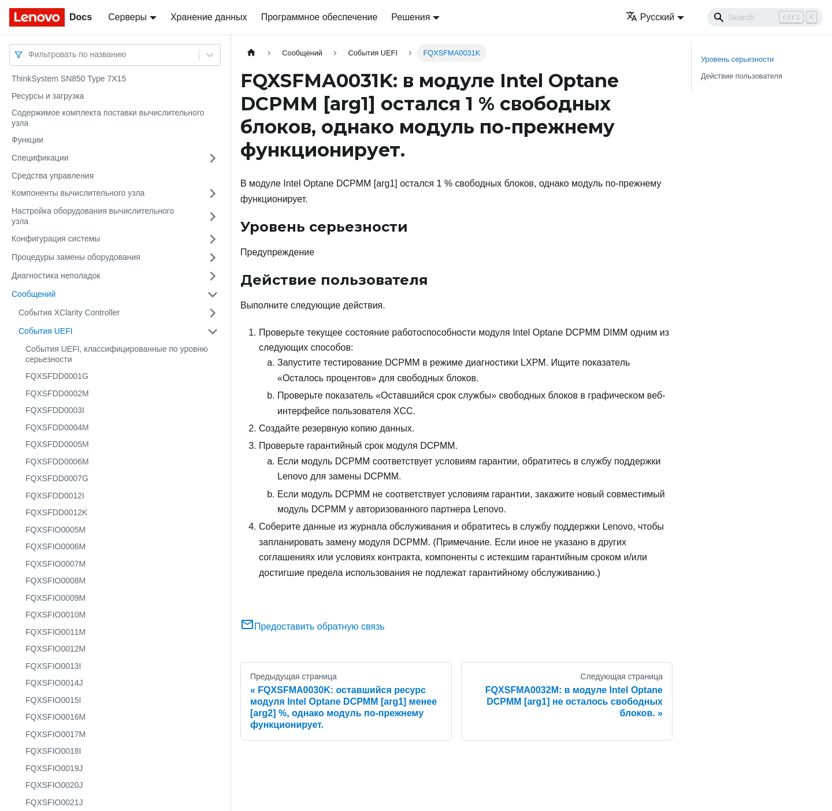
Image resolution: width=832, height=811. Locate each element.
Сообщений (33, 294)
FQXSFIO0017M (55, 734)
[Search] (765, 17)
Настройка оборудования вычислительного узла (93, 216)
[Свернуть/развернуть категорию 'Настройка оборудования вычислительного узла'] (212, 216)
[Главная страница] (251, 53)
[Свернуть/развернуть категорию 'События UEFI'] (212, 331)
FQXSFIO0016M (55, 716)
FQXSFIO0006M (55, 546)
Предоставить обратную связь (312, 626)
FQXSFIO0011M (55, 632)
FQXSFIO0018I (53, 751)
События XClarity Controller (69, 312)
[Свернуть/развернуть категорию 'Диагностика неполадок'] (212, 276)
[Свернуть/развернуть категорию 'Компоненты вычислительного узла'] (212, 193)
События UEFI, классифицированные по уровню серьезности (116, 354)
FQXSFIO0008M (55, 580)
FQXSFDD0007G (56, 478)
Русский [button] (650, 17)
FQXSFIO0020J (54, 785)
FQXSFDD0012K (56, 512)
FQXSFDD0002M (57, 393)
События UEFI (45, 331)
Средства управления (53, 175)
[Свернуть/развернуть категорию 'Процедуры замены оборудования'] (212, 257)
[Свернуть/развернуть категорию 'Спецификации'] (212, 158)
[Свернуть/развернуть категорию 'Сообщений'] (212, 294)
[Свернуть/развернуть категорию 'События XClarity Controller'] (212, 313)
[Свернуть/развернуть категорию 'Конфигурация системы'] (212, 239)
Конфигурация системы (56, 238)
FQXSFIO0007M (55, 563)
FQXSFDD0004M (57, 427)
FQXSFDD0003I (54, 410)
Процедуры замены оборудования (76, 257)
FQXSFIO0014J (54, 682)
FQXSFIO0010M (55, 614)
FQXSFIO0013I (53, 666)
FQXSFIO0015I (53, 700)
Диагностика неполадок (56, 275)
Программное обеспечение (319, 17)
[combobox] (29, 54)
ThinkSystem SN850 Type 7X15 (69, 78)
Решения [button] (410, 17)
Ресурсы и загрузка (48, 96)
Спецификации (40, 157)
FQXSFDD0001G (56, 376)
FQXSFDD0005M (57, 444)
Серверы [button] (127, 17)
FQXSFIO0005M (55, 529)
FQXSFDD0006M (57, 461)
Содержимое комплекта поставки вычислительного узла (108, 118)
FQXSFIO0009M (55, 597)
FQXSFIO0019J (54, 768)
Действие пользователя (741, 76)
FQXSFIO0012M (55, 648)
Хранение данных (208, 17)
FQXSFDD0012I (54, 495)
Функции (27, 139)
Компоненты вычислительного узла (78, 193)
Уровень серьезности (737, 59)
